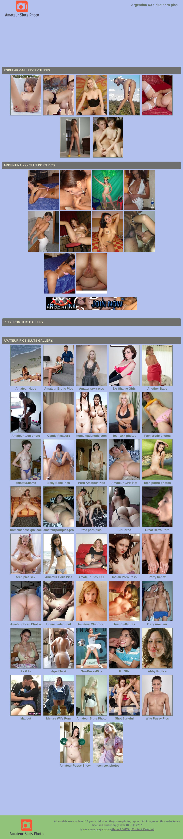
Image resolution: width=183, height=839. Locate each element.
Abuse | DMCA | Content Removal (132, 829)
